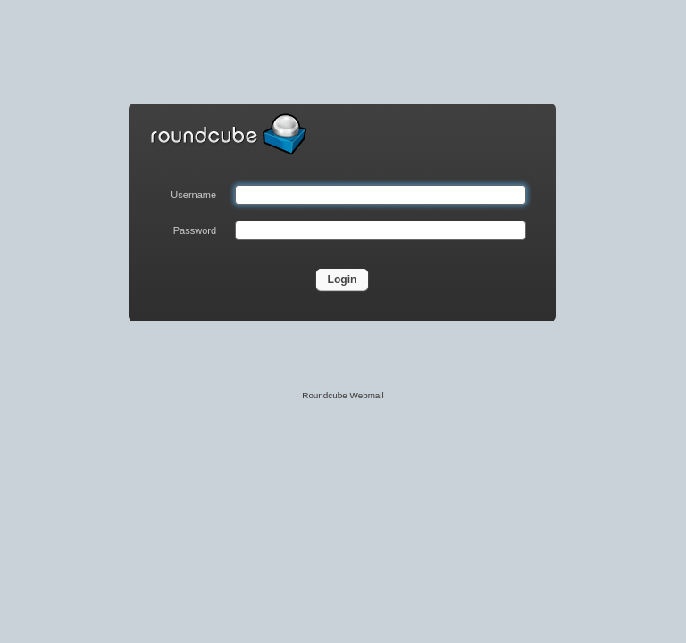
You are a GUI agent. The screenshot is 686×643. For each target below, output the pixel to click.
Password (194, 230)
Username (193, 194)
